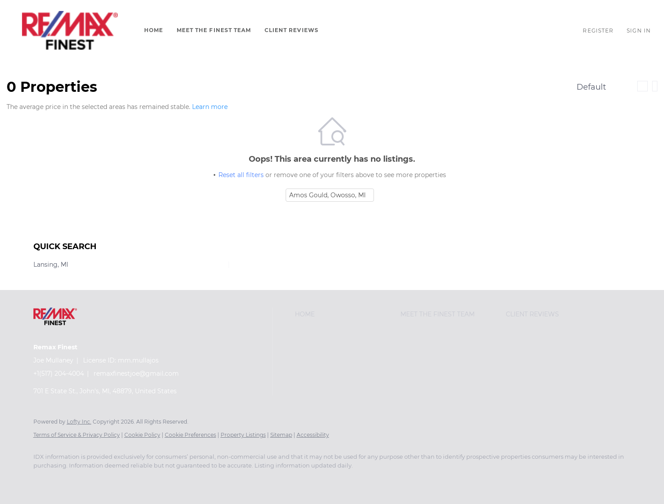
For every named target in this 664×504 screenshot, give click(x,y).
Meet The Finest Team (214, 30)
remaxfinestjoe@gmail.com (136, 373)
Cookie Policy (142, 434)
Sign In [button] (639, 30)
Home (153, 30)
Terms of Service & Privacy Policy (76, 434)
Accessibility (313, 434)
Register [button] (598, 30)
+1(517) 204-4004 (58, 373)
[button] (70, 30)
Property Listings (243, 434)
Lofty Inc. (79, 421)
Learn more (210, 107)
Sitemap (281, 434)
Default (591, 87)
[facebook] (43, 480)
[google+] (69, 480)
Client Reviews (292, 30)
